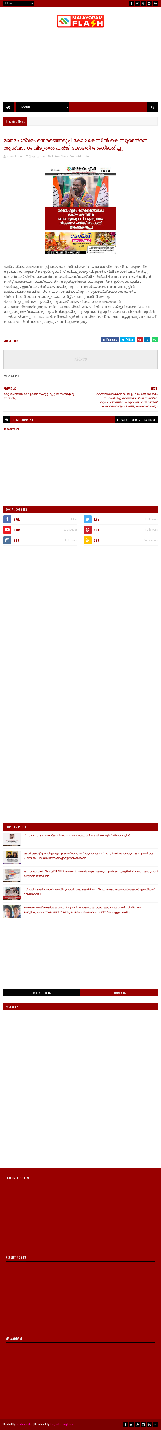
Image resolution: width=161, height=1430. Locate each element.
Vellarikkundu (79, 156)
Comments (119, 993)
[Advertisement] (80, 582)
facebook (149, 420)
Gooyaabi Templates (61, 1424)
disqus (136, 420)
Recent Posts (42, 993)
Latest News (60, 156)
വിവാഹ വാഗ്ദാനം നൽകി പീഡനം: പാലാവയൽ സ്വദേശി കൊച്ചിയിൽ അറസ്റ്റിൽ (76, 835)
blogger (122, 420)
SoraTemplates (24, 1424)
